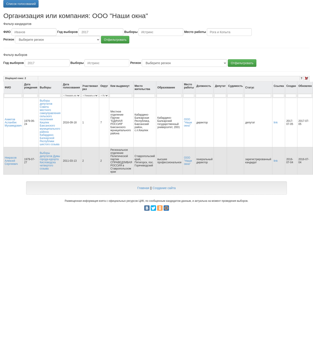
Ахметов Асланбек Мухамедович (13, 122)
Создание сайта (164, 188)
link (276, 122)
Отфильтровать (115, 39)
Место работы (195, 32)
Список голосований (21, 4)
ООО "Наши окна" (188, 122)
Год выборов (67, 32)
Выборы (131, 32)
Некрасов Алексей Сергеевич (11, 160)
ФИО (7, 32)
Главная (143, 188)
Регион (8, 39)
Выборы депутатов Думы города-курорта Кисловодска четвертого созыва (50, 160)
